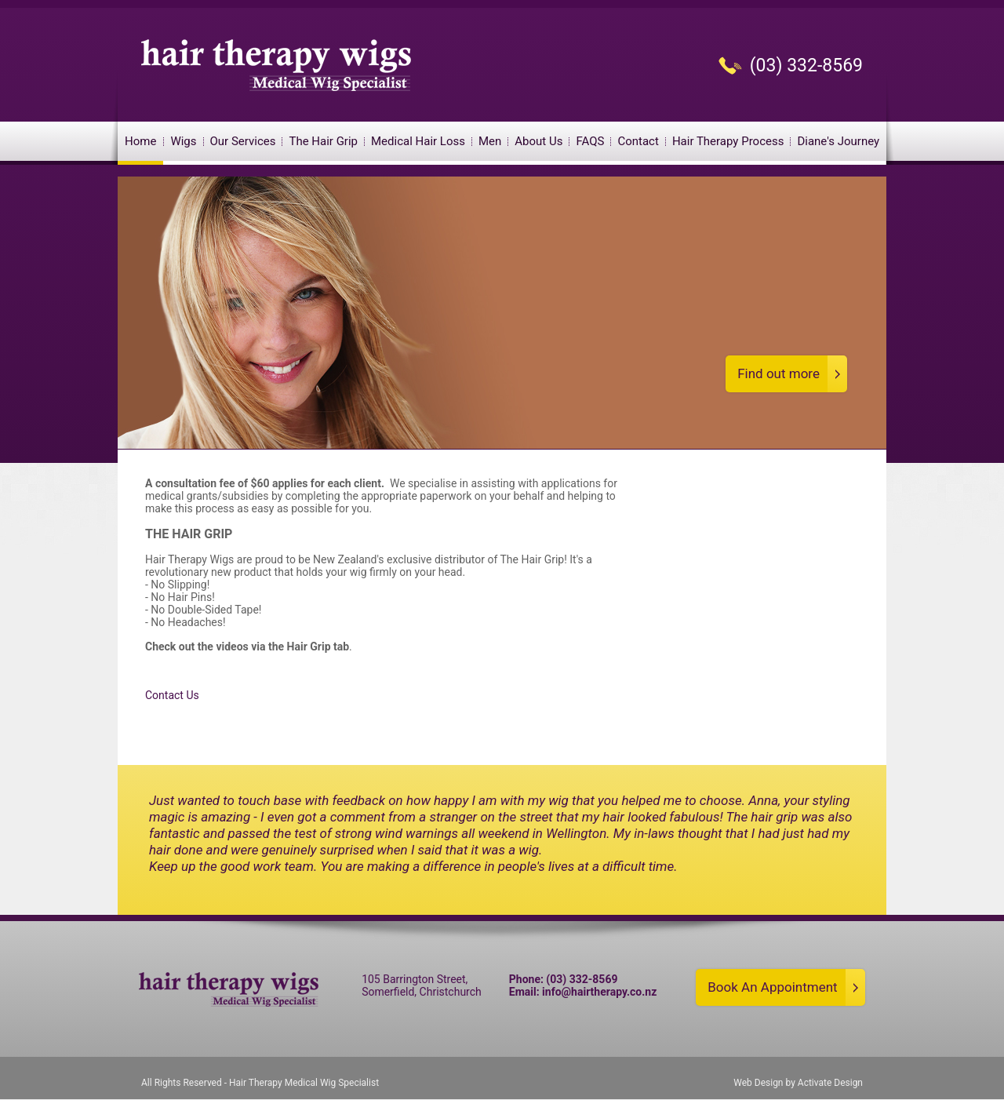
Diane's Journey (838, 141)
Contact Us (172, 695)
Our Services (243, 141)
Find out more (778, 373)
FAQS (590, 141)
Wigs (183, 141)
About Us (538, 141)
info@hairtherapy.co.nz (599, 991)
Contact (637, 141)
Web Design (758, 1082)
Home (140, 141)
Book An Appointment (772, 987)
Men (489, 141)
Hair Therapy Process (728, 141)
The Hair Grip (323, 141)
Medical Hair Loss (418, 141)
